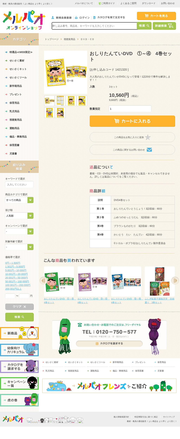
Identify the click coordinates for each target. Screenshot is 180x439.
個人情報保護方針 (121, 417)
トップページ (52, 39)
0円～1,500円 (12, 262)
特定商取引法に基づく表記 (146, 417)
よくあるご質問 (128, 3)
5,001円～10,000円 (15, 270)
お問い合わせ (168, 3)
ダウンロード (149, 3)
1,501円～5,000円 (15, 266)
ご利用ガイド (106, 3)
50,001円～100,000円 (17, 281)
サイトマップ (169, 417)
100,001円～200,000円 (17, 285)
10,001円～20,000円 (16, 274)
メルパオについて (84, 3)
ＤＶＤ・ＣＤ (87, 39)
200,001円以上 (13, 288)
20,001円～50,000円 (16, 277)
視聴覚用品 (69, 39)
